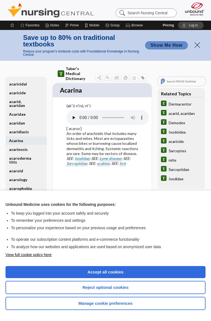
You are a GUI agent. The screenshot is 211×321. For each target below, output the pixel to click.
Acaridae (17, 114)
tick (123, 164)
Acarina (16, 140)
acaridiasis (19, 131)
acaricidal (18, 84)
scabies (103, 164)
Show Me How (166, 45)
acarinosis (18, 149)
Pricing (168, 25)
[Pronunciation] (107, 118)
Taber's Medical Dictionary (71, 73)
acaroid (16, 170)
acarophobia (20, 188)
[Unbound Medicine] (193, 8)
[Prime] (72, 25)
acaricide (17, 92)
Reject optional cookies (105, 287)
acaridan (17, 123)
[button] (135, 25)
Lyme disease (110, 159)
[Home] (12, 25)
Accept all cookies (106, 272)
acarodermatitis (20, 160)
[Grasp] (112, 25)
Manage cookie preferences (106, 303)
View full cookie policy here (28, 255)
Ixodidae (82, 159)
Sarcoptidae (76, 164)
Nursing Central (50, 10)
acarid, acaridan (17, 103)
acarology (18, 179)
